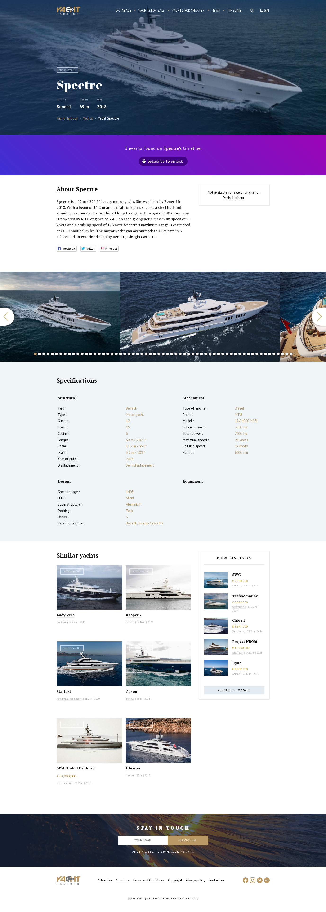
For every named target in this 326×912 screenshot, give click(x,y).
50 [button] (244, 354)
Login (264, 11)
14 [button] (90, 354)
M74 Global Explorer (76, 768)
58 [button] (278, 354)
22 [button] (124, 354)
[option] (60, 317)
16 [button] (99, 354)
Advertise (105, 880)
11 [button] (77, 354)
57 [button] (273, 354)
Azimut (236, 585)
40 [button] (201, 354)
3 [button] (43, 354)
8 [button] (65, 354)
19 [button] (112, 354)
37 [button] (188, 354)
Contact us (217, 880)
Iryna (236, 662)
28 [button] (150, 354)
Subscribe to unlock (165, 161)
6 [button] (56, 354)
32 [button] (167, 354)
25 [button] (137, 354)
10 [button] (73, 354)
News (216, 11)
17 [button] (103, 354)
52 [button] (252, 354)
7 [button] (60, 354)
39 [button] (197, 354)
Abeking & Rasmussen (69, 698)
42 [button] (210, 354)
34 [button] (175, 354)
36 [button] (184, 354)
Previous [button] (7, 317)
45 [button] (222, 354)
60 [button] (286, 354)
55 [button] (265, 354)
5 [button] (52, 354)
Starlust (64, 691)
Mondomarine (64, 783)
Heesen (130, 775)
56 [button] (269, 354)
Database (124, 11)
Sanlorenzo (238, 631)
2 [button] (39, 354)
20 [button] (116, 354)
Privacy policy (195, 880)
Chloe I (238, 620)
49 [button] (239, 354)
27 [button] (146, 354)
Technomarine (245, 595)
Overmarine (239, 606)
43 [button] (214, 354)
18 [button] (107, 354)
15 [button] (95, 354)
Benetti (64, 106)
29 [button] (154, 354)
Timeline (234, 11)
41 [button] (205, 354)
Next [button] (319, 317)
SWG (236, 574)
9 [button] (69, 354)
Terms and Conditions (149, 880)
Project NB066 (244, 641)
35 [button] (180, 354)
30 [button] (158, 354)
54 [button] (261, 354)
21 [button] (120, 354)
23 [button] (129, 354)
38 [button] (193, 354)
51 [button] (248, 354)
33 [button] (171, 354)
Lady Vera (66, 614)
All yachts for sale (234, 690)
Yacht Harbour (68, 11)
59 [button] (282, 354)
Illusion (133, 768)
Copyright (175, 880)
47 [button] (231, 354)
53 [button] (256, 354)
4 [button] (48, 354)
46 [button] (227, 354)
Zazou (131, 691)
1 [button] (35, 354)
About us (122, 880)
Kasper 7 (134, 614)
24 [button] (133, 354)
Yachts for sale (151, 11)
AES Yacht (237, 652)
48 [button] (235, 354)
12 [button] (82, 354)
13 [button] (86, 354)
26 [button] (141, 354)
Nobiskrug (62, 622)
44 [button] (218, 354)
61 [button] (291, 354)
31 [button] (163, 354)
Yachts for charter (188, 11)
